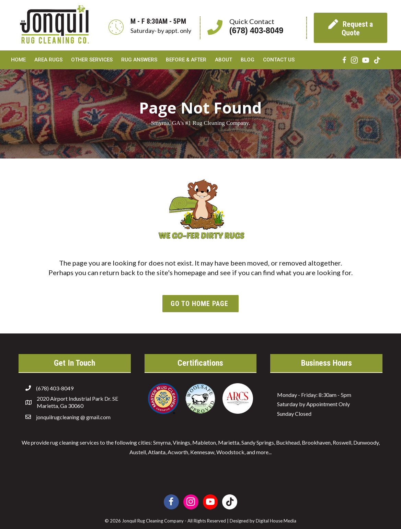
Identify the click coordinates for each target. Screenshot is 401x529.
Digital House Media (276, 521)
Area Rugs (48, 60)
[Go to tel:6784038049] (253, 28)
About (223, 60)
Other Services (92, 60)
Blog (247, 60)
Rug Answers (139, 60)
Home (18, 60)
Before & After (186, 60)
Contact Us (279, 60)
